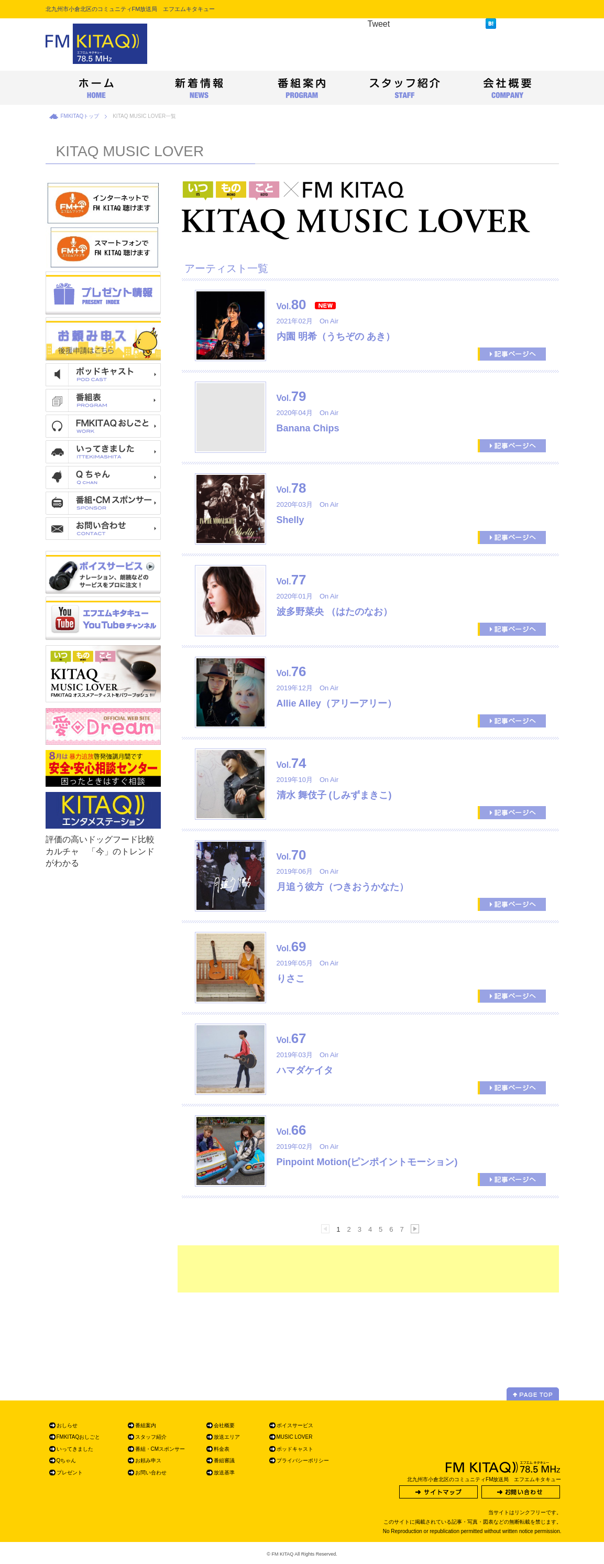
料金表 (221, 1449)
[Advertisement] (368, 1269)
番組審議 (224, 1460)
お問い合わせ (151, 1472)
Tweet (379, 23)
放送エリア (227, 1437)
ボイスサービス (295, 1425)
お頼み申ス (148, 1460)
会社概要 (224, 1425)
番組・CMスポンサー (160, 1449)
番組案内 (145, 1425)
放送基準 (224, 1472)
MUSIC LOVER (295, 1437)
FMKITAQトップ (80, 116)
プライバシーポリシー (303, 1460)
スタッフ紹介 (151, 1437)
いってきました (75, 1449)
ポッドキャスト (295, 1449)
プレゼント (70, 1472)
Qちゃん (66, 1460)
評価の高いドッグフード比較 (100, 839)
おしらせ (67, 1425)
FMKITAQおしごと (79, 1437)
